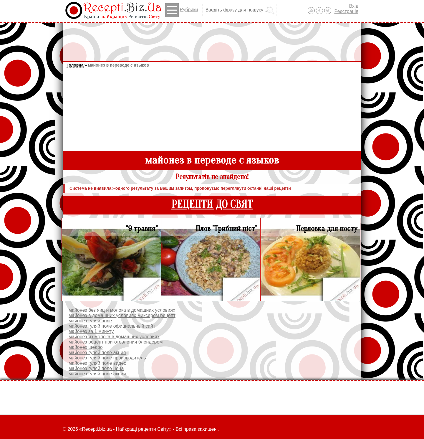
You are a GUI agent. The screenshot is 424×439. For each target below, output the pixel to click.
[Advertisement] (212, 39)
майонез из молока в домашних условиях (114, 336)
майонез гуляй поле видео (97, 363)
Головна (75, 65)
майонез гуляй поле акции (97, 373)
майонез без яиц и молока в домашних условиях (122, 310)
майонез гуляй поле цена (96, 368)
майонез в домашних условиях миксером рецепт (122, 315)
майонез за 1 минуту (91, 331)
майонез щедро (86, 347)
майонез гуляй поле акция (97, 352)
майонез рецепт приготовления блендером (116, 341)
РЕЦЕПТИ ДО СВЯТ (212, 204)
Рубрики (181, 10)
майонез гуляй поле (90, 320)
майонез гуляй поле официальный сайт (112, 326)
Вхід (353, 6)
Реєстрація (346, 11)
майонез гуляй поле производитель (107, 357)
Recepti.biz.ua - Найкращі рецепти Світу (125, 429)
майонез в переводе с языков (118, 65)
